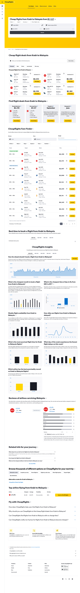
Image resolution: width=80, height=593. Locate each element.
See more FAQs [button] (32, 463)
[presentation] (55, 19)
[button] (2, 2)
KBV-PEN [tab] (39, 237)
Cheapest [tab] (12, 66)
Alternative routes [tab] (14, 472)
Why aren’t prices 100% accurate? (43, 556)
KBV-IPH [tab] (51, 237)
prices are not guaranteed (35, 547)
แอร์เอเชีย (18, 408)
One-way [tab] (37, 66)
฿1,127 (51, 19)
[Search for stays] (2, 9)
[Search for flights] (2, 6)
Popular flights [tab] (67, 472)
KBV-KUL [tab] (33, 237)
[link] (17, 120)
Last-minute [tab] (29, 66)
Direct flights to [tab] (34, 472)
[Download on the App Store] (65, 569)
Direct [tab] (22, 66)
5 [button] (72, 223)
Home (9, 49)
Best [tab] (18, 66)
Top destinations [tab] (13, 475)
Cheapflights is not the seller (43, 551)
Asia (12, 49)
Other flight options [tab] (57, 472)
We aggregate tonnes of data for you (43, 553)
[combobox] (25, 22)
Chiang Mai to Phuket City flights (16, 482)
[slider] (77, 140)
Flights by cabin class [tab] (45, 472)
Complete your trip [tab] (24, 472)
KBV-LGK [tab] (45, 237)
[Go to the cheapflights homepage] (10, 2)
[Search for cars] (2, 11)
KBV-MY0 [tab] (30, 253)
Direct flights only (35, 22)
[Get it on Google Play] (65, 566)
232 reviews (18, 412)
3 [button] (66, 223)
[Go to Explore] (2, 14)
